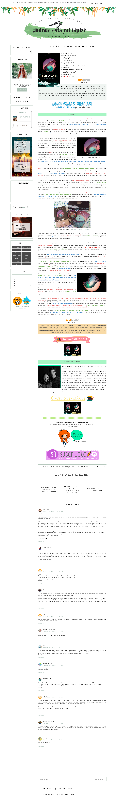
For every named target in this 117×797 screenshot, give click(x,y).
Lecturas (22, 113)
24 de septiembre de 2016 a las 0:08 (53, 631)
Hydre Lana (46, 509)
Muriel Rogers (86, 466)
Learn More (94, 3)
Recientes (44, 779)
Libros (79, 466)
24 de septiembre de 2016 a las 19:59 (53, 723)
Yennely (45, 738)
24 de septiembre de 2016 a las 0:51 (53, 647)
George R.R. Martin (25, 117)
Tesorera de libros (48, 663)
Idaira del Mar (47, 678)
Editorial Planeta (64, 466)
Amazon (71, 76)
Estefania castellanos (49, 629)
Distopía (55, 466)
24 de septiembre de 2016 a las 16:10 (53, 679)
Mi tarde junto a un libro (50, 646)
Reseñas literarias (52, 467)
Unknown (46, 570)
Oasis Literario (22, 308)
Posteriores (99, 779)
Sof (44, 589)
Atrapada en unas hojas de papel (81, 229)
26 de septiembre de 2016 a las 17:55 (53, 739)
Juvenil (73, 466)
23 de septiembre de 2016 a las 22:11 (53, 571)
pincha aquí (25, 207)
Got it (102, 3)
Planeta (42, 467)
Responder (41, 541)
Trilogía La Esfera (70, 467)
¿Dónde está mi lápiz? (48, 794)
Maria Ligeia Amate (49, 721)
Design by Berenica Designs (67, 794)
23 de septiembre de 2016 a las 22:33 (53, 590)
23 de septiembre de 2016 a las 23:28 (53, 616)
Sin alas (60, 467)
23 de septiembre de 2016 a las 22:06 (53, 549)
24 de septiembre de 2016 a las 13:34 (53, 665)
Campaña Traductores (22, 306)
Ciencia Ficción (47, 466)
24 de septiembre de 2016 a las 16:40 (53, 697)
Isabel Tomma (47, 547)
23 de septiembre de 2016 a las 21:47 (53, 511)
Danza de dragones (24, 116)
